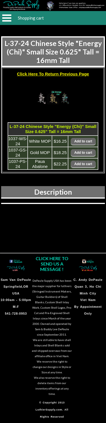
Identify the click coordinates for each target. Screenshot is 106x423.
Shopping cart (31, 17)
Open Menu (7, 18)
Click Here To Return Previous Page (53, 73)
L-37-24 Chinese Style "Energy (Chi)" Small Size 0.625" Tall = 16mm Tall (53, 51)
